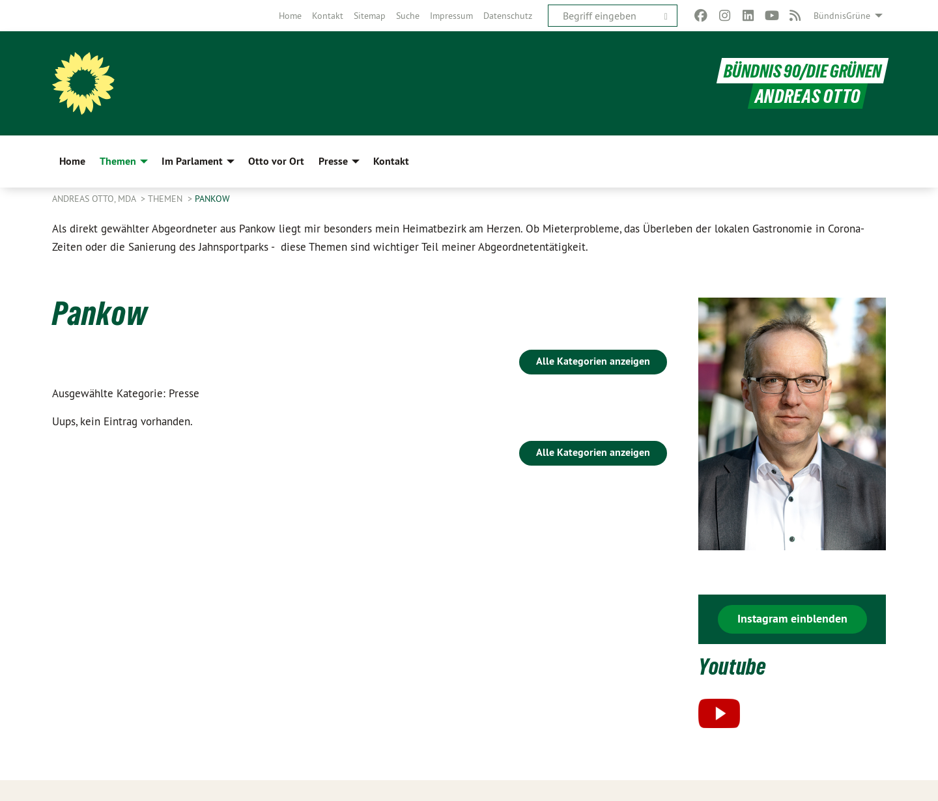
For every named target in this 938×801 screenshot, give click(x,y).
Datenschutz (507, 15)
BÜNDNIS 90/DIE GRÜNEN (800, 70)
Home (290, 15)
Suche (407, 15)
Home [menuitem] (72, 161)
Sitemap (370, 15)
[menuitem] (290, 15)
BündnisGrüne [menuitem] (842, 15)
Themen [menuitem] (118, 161)
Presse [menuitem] (333, 161)
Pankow (212, 198)
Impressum (451, 15)
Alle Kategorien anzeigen (593, 361)
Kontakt (327, 15)
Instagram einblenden (792, 618)
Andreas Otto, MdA (95, 198)
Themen (166, 198)
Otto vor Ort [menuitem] (276, 161)
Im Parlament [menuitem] (192, 161)
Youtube (735, 666)
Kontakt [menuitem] (391, 161)
